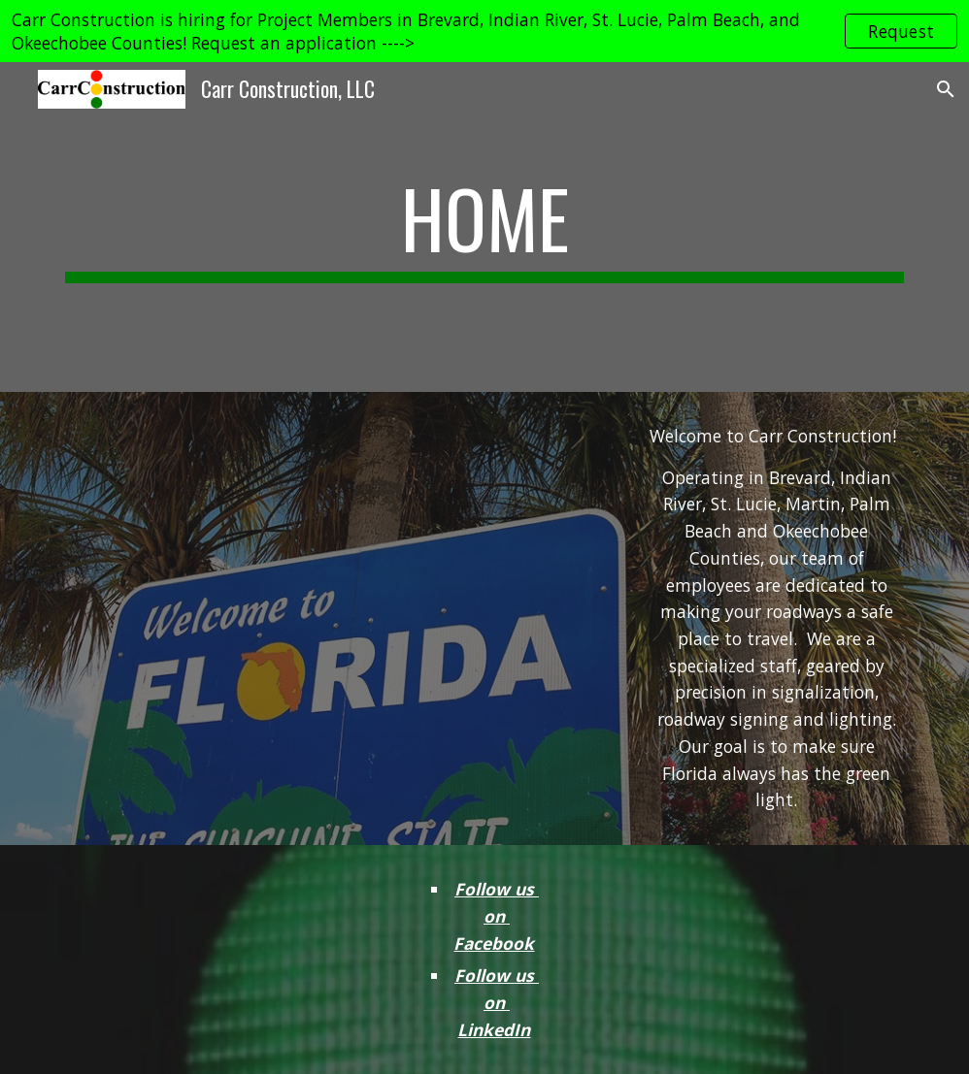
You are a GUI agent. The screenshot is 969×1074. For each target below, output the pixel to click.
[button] (945, 89)
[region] (484, 31)
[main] (484, 227)
